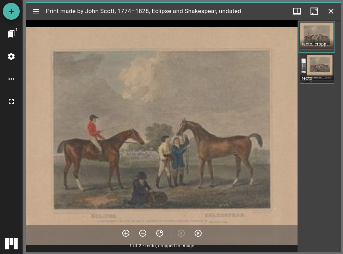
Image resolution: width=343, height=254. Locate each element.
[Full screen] (11, 101)
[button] (316, 37)
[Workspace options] (11, 79)
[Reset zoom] (159, 233)
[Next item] (198, 233)
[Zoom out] (142, 233)
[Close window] (331, 11)
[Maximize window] (314, 11)
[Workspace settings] (11, 56)
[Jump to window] (11, 33)
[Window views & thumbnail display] (297, 11)
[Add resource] (11, 11)
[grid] (319, 136)
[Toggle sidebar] (35, 11)
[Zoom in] (125, 233)
